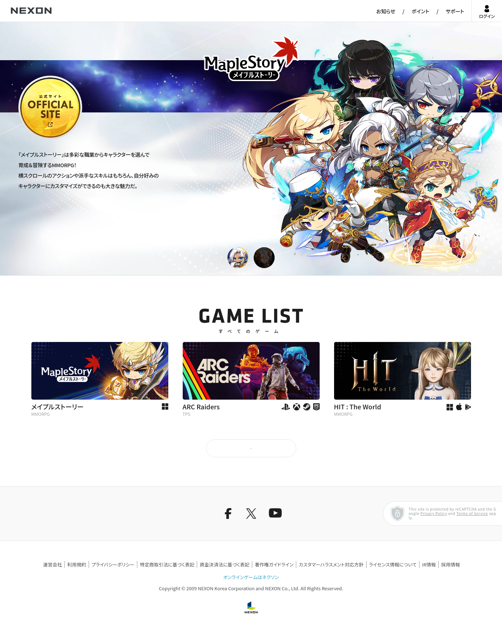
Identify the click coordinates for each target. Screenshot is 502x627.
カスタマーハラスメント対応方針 (331, 564)
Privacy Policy (434, 513)
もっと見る (251, 448)
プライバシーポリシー (113, 564)
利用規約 (76, 564)
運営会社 (52, 564)
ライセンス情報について (393, 564)
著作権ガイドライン (274, 564)
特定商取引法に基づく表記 (167, 564)
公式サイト (31, 138)
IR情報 (429, 564)
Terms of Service (472, 513)
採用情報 (450, 564)
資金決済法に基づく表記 (224, 564)
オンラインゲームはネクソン (251, 577)
